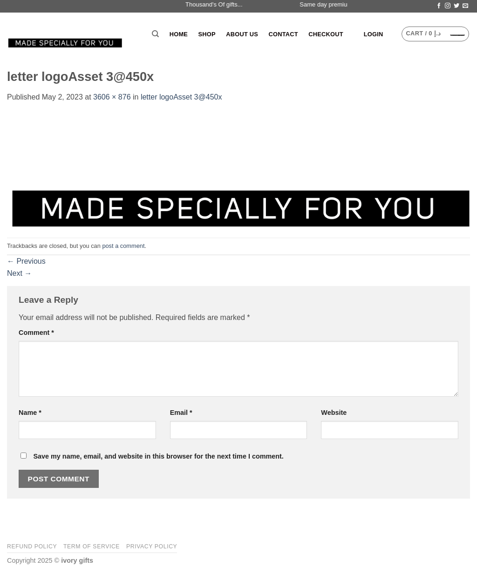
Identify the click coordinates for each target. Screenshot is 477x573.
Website (334, 412)
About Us (242, 34)
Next (19, 273)
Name (30, 412)
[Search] (155, 34)
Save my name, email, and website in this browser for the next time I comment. (158, 456)
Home (179, 34)
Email (181, 412)
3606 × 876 (112, 97)
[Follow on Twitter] (456, 6)
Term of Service (91, 546)
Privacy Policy (151, 546)
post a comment (123, 245)
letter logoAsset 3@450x (181, 97)
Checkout (325, 34)
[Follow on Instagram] (447, 6)
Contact (283, 34)
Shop (207, 34)
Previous (26, 261)
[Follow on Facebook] (439, 6)
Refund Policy (32, 546)
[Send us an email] (465, 6)
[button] (373, 34)
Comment (36, 332)
